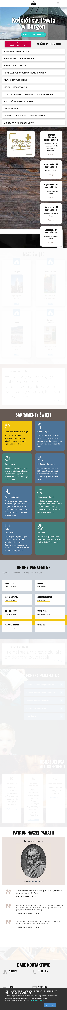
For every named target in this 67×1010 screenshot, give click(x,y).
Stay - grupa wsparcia (11, 108)
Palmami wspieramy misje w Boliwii (15, 80)
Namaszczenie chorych (45, 496)
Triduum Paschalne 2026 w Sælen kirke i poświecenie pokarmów (25, 73)
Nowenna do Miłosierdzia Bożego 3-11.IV (16, 51)
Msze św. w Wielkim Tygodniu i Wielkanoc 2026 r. (20, 58)
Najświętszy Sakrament (46, 464)
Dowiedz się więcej (11, 586)
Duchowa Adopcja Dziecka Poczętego (16, 65)
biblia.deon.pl (58, 401)
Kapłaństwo (9, 532)
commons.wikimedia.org (35, 881)
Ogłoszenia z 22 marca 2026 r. (51, 186)
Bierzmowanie (10, 464)
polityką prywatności (37, 1000)
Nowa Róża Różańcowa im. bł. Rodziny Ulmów (18, 101)
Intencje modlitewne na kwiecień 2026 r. (51, 137)
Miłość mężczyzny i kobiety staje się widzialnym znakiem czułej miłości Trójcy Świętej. (48, 539)
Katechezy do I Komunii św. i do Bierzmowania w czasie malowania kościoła (28, 94)
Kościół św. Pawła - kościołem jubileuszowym (19, 123)
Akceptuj (50, 1005)
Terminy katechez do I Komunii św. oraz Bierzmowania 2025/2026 (25, 116)
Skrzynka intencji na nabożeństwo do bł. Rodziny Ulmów (18, 44)
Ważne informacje (49, 44)
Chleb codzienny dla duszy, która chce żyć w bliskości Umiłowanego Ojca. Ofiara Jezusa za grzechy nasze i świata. (47, 473)
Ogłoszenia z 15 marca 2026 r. (51, 208)
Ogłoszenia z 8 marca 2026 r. (51, 231)
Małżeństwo (41, 532)
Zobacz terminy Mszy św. (33, 34)
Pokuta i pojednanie (12, 496)
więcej (16, 303)
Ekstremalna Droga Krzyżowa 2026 (15, 87)
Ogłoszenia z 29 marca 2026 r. (51, 165)
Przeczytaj (51, 154)
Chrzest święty (43, 431)
